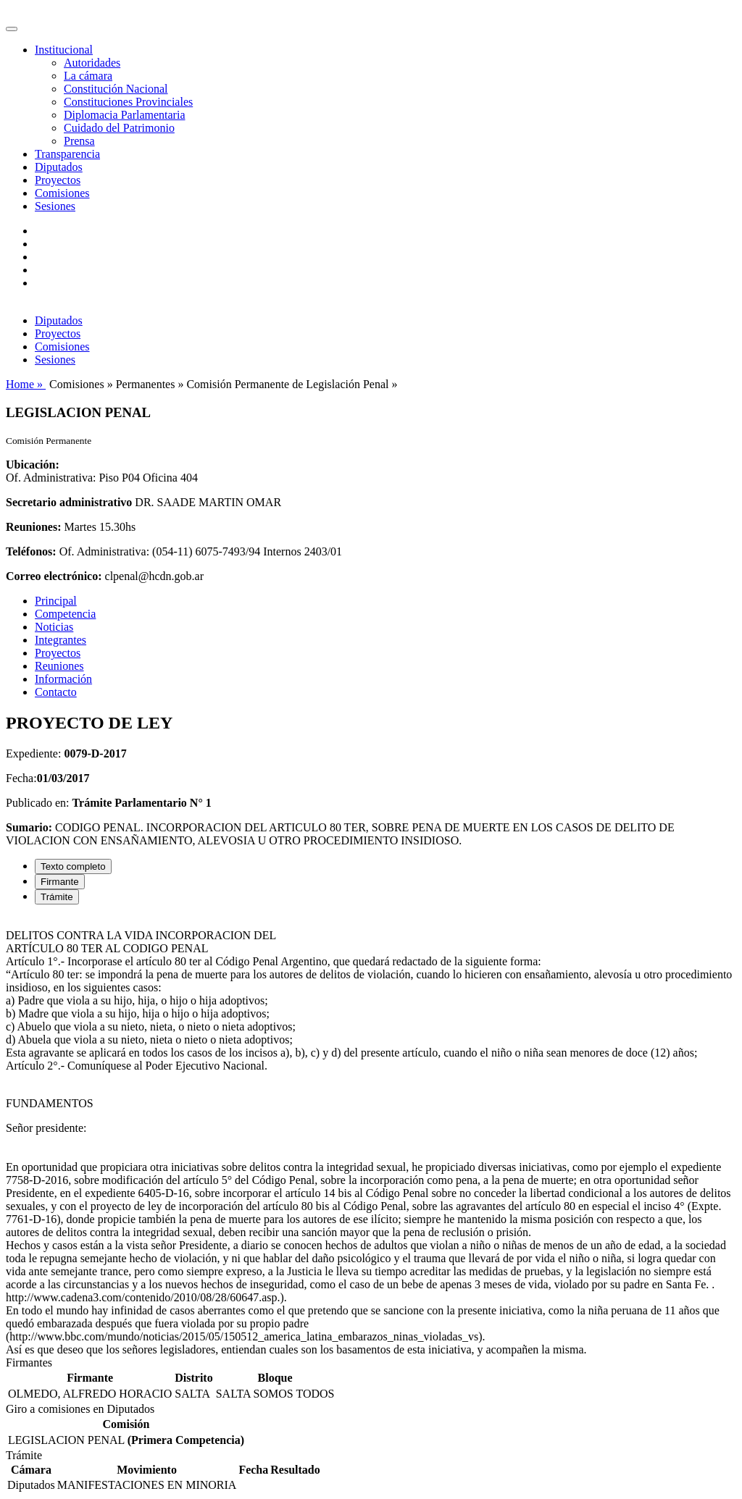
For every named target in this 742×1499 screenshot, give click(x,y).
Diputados (59, 167)
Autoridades (92, 62)
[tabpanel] (371, 1136)
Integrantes (60, 640)
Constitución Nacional (116, 89)
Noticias (54, 627)
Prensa (79, 141)
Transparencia (67, 154)
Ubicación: (32, 464)
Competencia (65, 614)
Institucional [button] (64, 49)
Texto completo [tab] (73, 866)
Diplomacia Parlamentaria (124, 115)
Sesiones (55, 206)
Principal (56, 601)
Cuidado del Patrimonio (119, 128)
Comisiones (62, 193)
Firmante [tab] (60, 881)
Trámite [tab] (57, 896)
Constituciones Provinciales (128, 102)
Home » (26, 384)
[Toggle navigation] (11, 29)
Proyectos (57, 180)
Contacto (56, 692)
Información (63, 679)
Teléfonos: (31, 551)
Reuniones (59, 666)
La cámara (88, 76)
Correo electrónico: (54, 576)
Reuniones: (33, 527)
